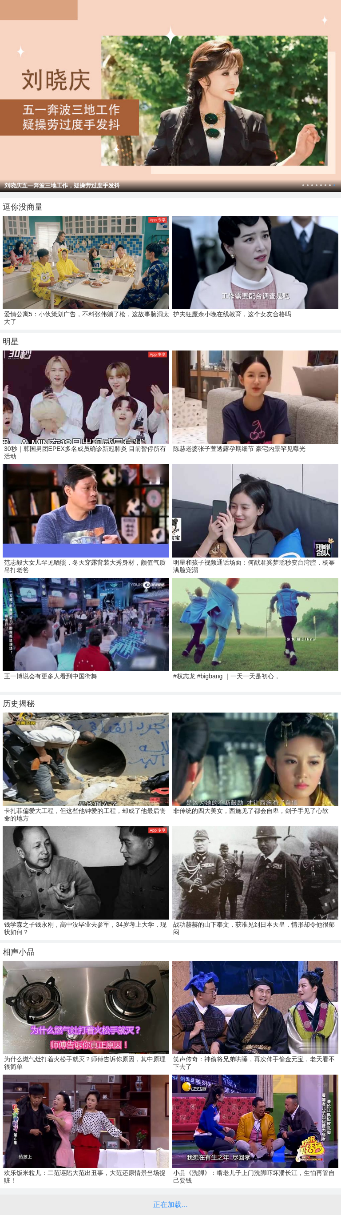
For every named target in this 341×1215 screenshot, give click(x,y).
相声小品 (19, 952)
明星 (11, 341)
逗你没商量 (23, 207)
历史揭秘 (19, 703)
